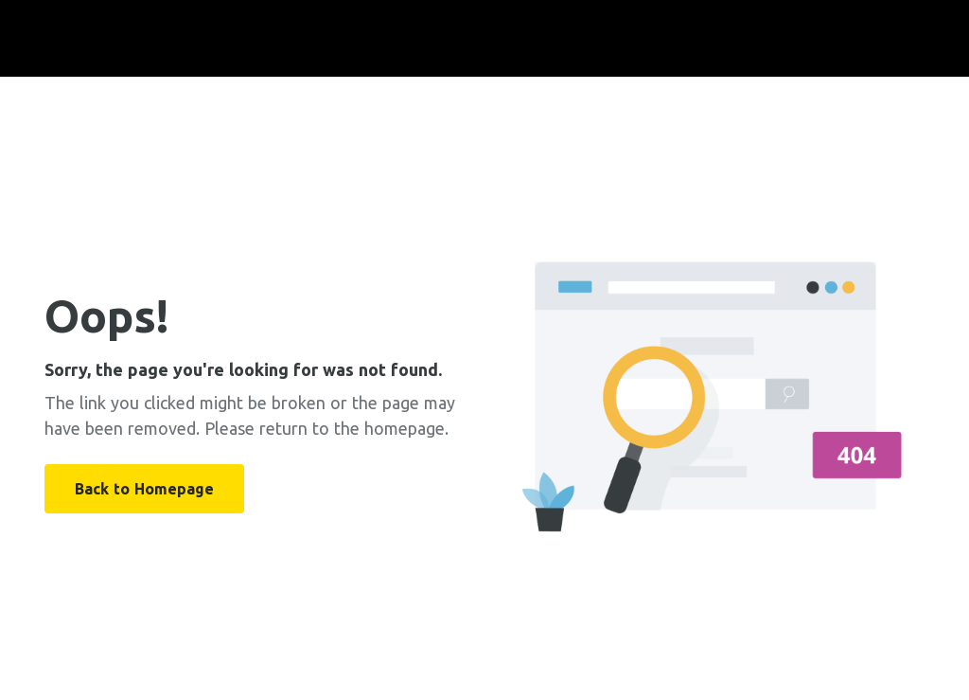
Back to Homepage (144, 488)
